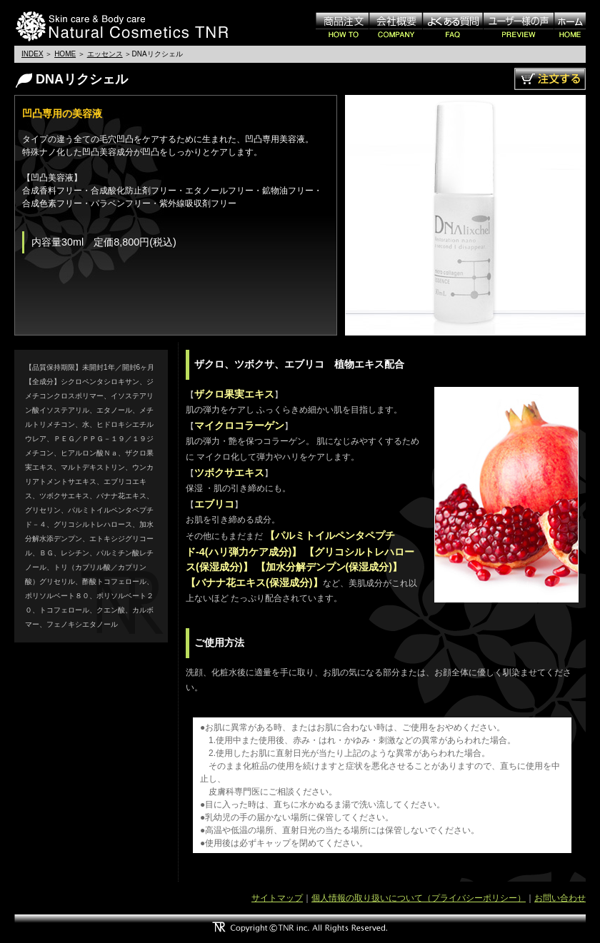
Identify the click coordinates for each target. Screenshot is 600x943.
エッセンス (105, 54)
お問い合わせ (560, 898)
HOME (65, 54)
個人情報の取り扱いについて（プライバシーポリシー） (418, 898)
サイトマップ (277, 898)
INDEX (32, 54)
